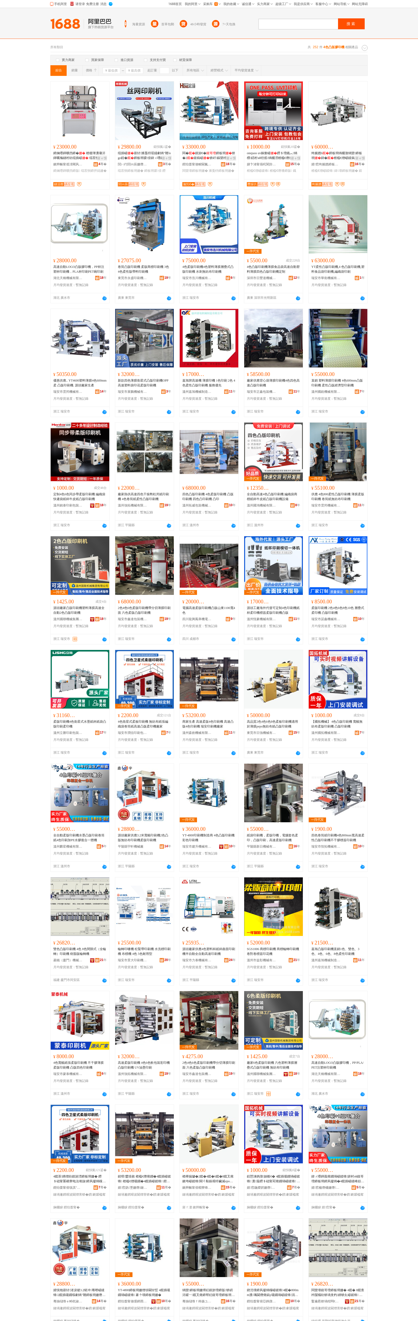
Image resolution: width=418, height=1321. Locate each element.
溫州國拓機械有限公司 (326, 733)
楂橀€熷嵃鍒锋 (258, 171)
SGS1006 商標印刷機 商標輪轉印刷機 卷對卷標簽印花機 (273, 951)
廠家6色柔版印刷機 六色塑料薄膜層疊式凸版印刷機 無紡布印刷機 (272, 1065)
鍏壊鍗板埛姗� (346, 171)
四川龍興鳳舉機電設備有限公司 (197, 619)
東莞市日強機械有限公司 (261, 733)
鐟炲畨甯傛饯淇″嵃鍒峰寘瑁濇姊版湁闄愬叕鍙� (68, 1187)
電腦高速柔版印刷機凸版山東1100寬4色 (208, 610)
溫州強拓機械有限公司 (132, 505)
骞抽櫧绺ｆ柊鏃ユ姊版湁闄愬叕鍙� (197, 1301)
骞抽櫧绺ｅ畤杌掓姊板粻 (68, 1301)
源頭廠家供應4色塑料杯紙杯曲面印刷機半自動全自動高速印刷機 (208, 951)
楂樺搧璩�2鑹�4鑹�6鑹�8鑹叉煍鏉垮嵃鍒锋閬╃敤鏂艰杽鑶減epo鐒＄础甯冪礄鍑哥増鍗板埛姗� (208, 1179)
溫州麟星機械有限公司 (68, 846)
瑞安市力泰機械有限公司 (197, 960)
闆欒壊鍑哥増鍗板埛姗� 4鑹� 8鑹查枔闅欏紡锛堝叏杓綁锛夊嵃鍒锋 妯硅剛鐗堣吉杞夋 (337, 1292)
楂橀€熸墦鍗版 (281, 171)
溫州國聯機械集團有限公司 (68, 619)
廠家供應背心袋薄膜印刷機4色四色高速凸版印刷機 (273, 383)
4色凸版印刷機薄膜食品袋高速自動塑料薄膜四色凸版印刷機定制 (273, 269)
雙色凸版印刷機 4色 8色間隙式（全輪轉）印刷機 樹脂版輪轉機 (79, 951)
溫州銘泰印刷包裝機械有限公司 (68, 505)
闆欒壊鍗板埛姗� (195, 171)
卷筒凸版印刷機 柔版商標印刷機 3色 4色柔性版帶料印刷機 (143, 269)
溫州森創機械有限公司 (197, 733)
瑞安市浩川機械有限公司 (197, 278)
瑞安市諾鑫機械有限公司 (326, 619)
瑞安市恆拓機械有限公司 (326, 846)
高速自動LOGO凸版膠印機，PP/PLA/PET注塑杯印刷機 (337, 1065)
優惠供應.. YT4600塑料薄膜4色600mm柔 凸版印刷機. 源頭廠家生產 (80, 383)
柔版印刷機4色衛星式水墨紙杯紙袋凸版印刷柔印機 (79, 724)
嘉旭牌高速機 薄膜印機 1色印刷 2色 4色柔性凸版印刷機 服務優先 (208, 383)
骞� (102, 164)
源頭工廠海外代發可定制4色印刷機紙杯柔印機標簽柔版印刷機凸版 (273, 610)
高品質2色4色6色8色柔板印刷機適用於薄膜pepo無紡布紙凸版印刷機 (272, 724)
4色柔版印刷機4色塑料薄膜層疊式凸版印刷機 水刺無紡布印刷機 (208, 269)
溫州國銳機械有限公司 (326, 392)
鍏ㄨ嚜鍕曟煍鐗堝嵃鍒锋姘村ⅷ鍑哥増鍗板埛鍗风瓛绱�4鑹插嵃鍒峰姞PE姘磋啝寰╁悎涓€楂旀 (338, 1179)
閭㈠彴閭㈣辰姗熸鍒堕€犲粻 (132, 164)
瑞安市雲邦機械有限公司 (68, 392)
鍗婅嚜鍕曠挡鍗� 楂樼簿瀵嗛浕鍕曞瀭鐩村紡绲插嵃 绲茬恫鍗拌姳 (79, 155)
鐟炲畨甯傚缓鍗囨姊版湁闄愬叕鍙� (132, 1301)
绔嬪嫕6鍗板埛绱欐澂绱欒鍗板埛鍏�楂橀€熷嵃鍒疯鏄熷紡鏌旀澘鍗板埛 (336, 155)
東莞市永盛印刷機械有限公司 (132, 278)
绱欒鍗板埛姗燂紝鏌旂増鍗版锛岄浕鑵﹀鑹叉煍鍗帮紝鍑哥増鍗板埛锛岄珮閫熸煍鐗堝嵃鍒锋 (208, 1292)
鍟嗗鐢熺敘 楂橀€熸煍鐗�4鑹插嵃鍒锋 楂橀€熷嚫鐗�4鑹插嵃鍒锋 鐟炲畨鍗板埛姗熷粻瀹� (144, 1179)
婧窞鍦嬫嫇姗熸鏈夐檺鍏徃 (261, 1187)
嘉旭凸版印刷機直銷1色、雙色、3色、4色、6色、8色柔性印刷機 (335, 951)
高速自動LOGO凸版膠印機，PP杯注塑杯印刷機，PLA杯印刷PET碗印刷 (78, 269)
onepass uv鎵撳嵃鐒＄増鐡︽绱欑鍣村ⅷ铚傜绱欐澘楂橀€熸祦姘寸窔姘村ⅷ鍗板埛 (273, 155)
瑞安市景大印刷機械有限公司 (132, 960)
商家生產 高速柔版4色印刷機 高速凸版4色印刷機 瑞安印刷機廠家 (208, 724)
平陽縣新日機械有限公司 (261, 846)
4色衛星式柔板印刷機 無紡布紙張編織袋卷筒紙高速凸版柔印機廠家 (143, 724)
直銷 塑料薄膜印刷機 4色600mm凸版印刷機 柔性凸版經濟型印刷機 (337, 383)
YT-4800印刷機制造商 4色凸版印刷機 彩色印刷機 (208, 837)
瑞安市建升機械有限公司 (197, 846)
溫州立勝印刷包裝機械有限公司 (68, 733)
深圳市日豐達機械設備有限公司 (261, 278)
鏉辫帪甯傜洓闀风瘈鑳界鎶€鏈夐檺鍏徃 (68, 164)
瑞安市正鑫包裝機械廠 (261, 392)
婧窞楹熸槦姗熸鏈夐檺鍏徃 (326, 1187)
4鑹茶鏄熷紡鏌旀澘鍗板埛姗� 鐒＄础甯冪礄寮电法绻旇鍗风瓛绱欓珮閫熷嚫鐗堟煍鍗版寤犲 (79, 1179)
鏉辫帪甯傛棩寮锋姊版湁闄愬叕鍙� (197, 1187)
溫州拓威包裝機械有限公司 (197, 505)
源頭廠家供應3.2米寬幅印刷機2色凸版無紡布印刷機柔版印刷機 (143, 837)
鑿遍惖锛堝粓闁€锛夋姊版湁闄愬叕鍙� (326, 1301)
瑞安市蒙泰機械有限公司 (68, 1074)
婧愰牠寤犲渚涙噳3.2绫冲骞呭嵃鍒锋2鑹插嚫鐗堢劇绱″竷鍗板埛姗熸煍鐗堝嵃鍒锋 (79, 1292)
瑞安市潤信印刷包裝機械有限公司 (132, 733)
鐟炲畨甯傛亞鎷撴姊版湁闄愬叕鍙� (261, 1301)
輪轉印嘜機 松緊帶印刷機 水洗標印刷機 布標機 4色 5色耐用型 (144, 951)
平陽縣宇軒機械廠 (130, 846)
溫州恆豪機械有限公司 (261, 619)
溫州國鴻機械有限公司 (261, 505)
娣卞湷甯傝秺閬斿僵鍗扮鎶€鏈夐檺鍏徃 (261, 164)
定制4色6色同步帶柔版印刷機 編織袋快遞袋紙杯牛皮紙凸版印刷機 (79, 496)
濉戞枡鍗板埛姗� (221, 171)
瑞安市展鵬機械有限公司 (132, 392)
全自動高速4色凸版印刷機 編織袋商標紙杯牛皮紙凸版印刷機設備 (272, 496)
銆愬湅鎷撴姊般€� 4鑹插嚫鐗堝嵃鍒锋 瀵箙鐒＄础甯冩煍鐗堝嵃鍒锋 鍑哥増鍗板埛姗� (273, 1179)
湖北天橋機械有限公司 (68, 278)
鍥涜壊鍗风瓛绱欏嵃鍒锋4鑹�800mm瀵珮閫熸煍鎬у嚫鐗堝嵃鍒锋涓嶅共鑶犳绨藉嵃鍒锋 (273, 1292)
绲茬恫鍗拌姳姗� (94, 171)
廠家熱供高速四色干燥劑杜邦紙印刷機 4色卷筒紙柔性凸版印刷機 (143, 496)
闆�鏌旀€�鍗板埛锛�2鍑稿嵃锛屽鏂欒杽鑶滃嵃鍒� (208, 155)
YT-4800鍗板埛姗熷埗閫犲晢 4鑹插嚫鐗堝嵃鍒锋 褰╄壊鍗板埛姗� (144, 1292)
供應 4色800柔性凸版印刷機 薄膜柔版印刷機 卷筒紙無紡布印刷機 (337, 496)
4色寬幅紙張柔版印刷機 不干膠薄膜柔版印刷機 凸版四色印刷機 (78, 1065)
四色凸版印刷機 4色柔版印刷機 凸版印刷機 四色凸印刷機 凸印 (208, 496)
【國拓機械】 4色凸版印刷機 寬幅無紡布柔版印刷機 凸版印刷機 (337, 724)
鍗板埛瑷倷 (152, 171)
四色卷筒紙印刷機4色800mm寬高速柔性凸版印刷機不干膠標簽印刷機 (337, 837)
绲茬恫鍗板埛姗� (130, 171)
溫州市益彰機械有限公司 (261, 960)
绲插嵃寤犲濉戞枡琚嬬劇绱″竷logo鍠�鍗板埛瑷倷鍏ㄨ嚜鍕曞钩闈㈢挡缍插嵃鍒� (144, 155)
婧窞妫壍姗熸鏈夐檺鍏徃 (132, 1187)
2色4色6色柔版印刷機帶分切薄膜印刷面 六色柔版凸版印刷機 (144, 610)
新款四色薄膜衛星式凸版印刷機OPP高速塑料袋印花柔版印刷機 (143, 383)
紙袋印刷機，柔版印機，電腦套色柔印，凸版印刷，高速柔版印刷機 (272, 837)
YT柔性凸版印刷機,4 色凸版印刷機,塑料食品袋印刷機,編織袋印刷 (337, 269)
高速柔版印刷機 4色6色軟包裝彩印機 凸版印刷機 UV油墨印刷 (144, 1065)
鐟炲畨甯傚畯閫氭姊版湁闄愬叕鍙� (197, 164)
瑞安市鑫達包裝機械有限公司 (132, 619)
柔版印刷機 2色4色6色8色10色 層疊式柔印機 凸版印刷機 (337, 610)
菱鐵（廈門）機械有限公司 (68, 960)
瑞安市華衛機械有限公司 (326, 278)
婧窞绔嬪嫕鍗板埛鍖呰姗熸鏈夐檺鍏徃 (326, 164)
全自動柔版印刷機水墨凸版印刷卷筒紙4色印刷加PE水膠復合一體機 (78, 837)
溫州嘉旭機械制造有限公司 (197, 392)
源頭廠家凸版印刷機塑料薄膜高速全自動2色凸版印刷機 (78, 610)
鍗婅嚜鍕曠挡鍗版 (66, 171)
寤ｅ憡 (102, 158)
